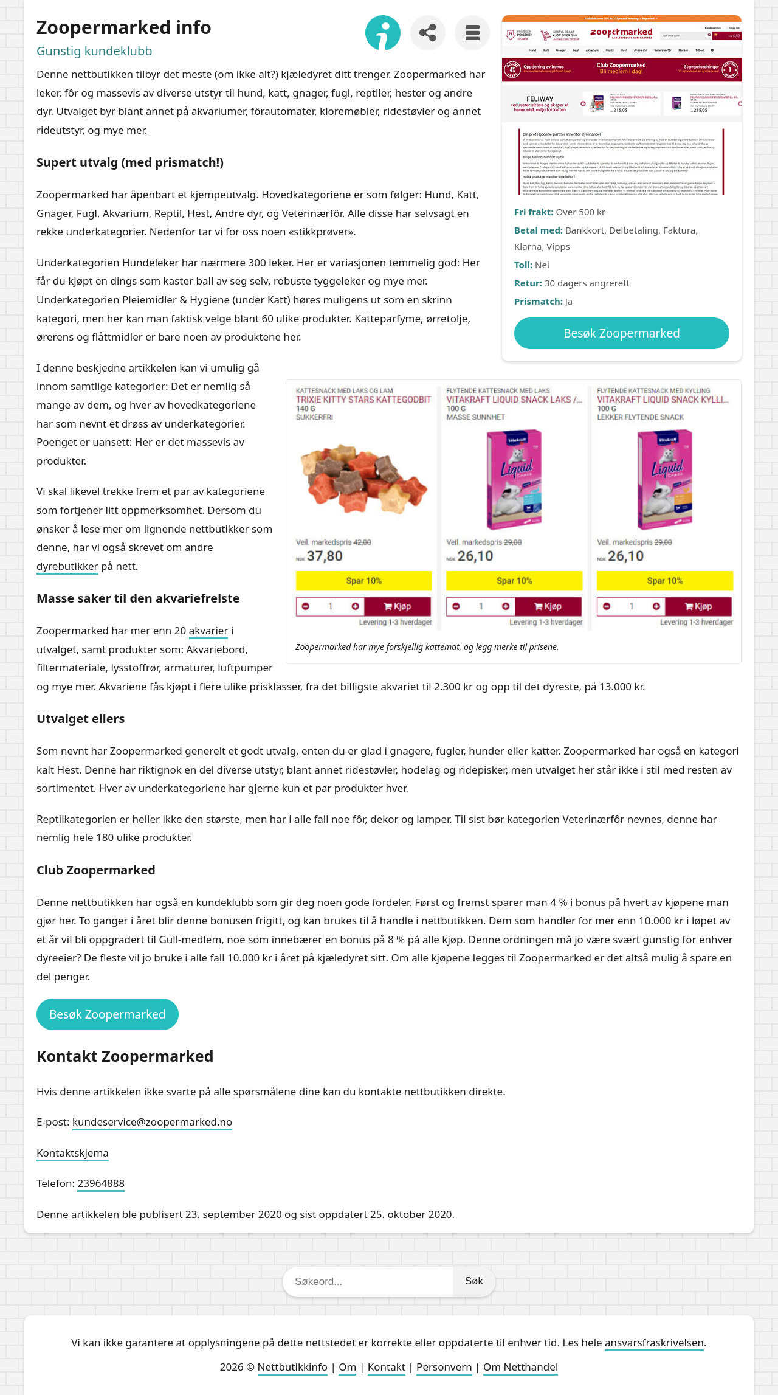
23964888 (101, 1183)
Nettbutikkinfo (293, 1367)
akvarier (209, 630)
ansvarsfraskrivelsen (654, 1342)
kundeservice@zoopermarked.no (152, 1122)
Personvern (444, 1367)
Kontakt (386, 1367)
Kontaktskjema (72, 1153)
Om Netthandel (520, 1367)
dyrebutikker (67, 566)
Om (347, 1367)
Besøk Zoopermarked (621, 333)
